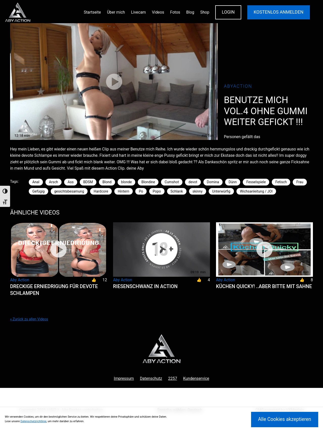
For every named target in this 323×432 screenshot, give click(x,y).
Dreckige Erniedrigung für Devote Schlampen (54, 290)
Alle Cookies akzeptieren (284, 419)
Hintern (123, 191)
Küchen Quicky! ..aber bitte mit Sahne (264, 286)
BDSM (88, 182)
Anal (35, 182)
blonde (126, 182)
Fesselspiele (256, 182)
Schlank (177, 191)
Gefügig (38, 191)
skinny (198, 191)
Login (228, 12)
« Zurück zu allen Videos (29, 319)
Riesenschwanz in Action (145, 286)
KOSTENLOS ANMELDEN (278, 12)
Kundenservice (196, 378)
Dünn (233, 182)
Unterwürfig (221, 191)
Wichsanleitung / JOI (256, 191)
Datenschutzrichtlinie (33, 421)
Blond (107, 182)
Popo (157, 191)
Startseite (92, 12)
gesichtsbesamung (69, 191)
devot (193, 182)
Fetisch (281, 182)
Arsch (53, 182)
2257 (172, 378)
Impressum (124, 378)
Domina (213, 182)
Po (141, 191)
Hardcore (101, 191)
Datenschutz (151, 378)
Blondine (148, 182)
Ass (71, 182)
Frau (299, 182)
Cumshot (172, 182)
